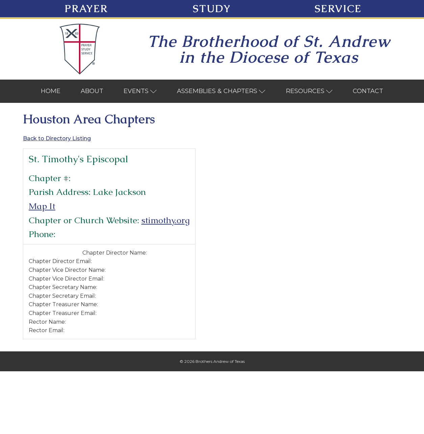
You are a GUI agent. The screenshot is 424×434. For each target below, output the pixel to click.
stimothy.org (165, 220)
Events (140, 91)
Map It (42, 206)
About (92, 91)
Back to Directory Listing (57, 138)
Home (50, 91)
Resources (309, 91)
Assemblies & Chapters (221, 91)
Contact (368, 91)
